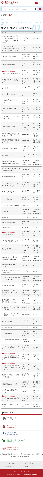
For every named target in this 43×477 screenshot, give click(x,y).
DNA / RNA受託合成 (8, 64)
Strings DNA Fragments (9, 249)
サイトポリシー (14, 471)
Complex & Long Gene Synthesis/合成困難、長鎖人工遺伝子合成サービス (10, 48)
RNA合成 (5, 211)
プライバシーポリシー (27, 471)
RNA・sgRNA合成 (8, 192)
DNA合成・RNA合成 (8, 94)
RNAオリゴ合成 (7, 199)
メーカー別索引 (9, 463)
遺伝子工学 (4, 19)
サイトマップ (29, 466)
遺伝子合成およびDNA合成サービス (11, 398)
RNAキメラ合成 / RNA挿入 (11, 205)
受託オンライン (11, 3)
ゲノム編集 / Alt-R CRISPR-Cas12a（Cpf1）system (10, 293)
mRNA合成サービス (8, 176)
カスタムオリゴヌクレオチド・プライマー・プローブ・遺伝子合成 (21, 23)
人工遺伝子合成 (7, 321)
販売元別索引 (29, 463)
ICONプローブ (7, 155)
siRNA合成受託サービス (10, 241)
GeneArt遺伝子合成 (8, 126)
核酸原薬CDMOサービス (10, 384)
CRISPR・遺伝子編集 (9, 56)
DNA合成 (5, 88)
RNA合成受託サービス (9, 222)
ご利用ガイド (9, 466)
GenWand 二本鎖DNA (9, 148)
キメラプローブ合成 (8, 285)
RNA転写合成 (6, 227)
